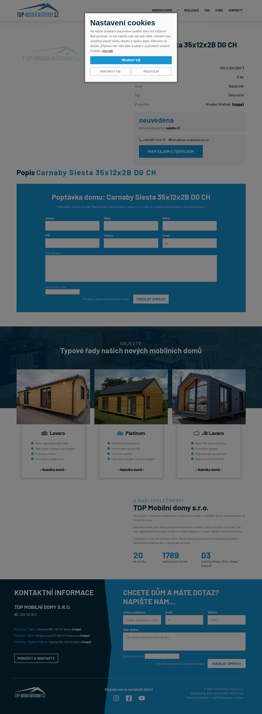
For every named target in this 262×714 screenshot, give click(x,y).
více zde (107, 51)
